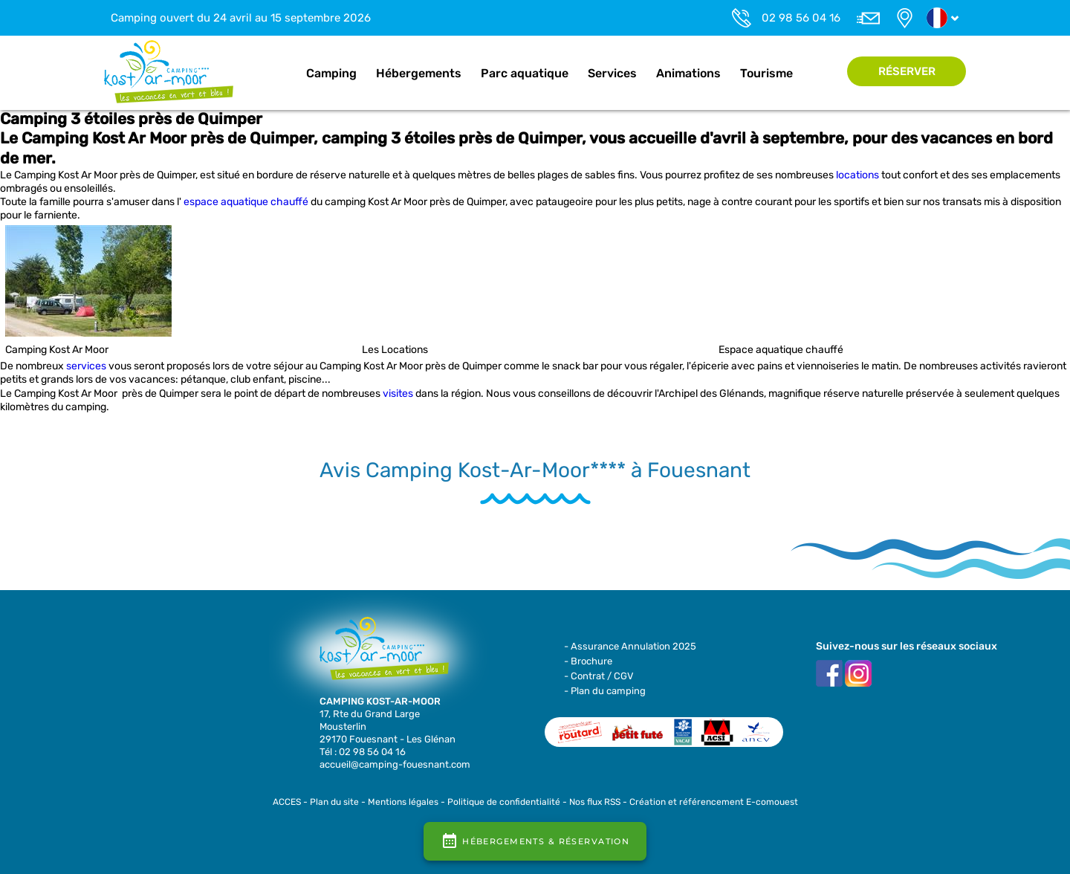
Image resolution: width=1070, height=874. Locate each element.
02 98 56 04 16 (801, 18)
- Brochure (588, 661)
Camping (331, 73)
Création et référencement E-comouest (713, 802)
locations (857, 175)
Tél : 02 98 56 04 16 (363, 751)
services (86, 366)
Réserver (907, 71)
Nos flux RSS (594, 802)
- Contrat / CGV (599, 676)
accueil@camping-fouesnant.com (395, 764)
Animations (688, 73)
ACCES (287, 802)
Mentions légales (403, 802)
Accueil (281, 73)
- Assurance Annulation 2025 (630, 646)
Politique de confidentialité (503, 802)
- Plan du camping (605, 690)
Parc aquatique (524, 73)
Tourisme (766, 73)
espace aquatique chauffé (246, 201)
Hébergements (418, 73)
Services (612, 73)
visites (398, 393)
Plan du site (334, 802)
